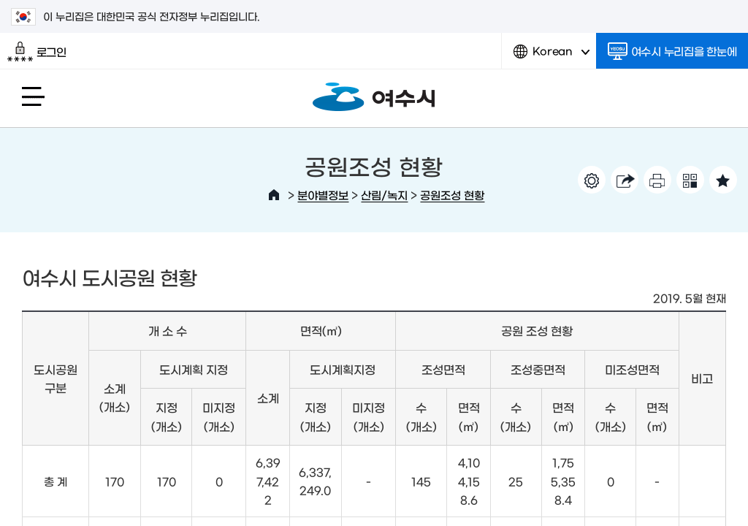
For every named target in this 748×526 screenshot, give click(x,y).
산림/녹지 (384, 194)
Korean (551, 57)
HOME (274, 195)
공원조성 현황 (452, 194)
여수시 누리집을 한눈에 (672, 51)
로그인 (36, 52)
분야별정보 (322, 194)
